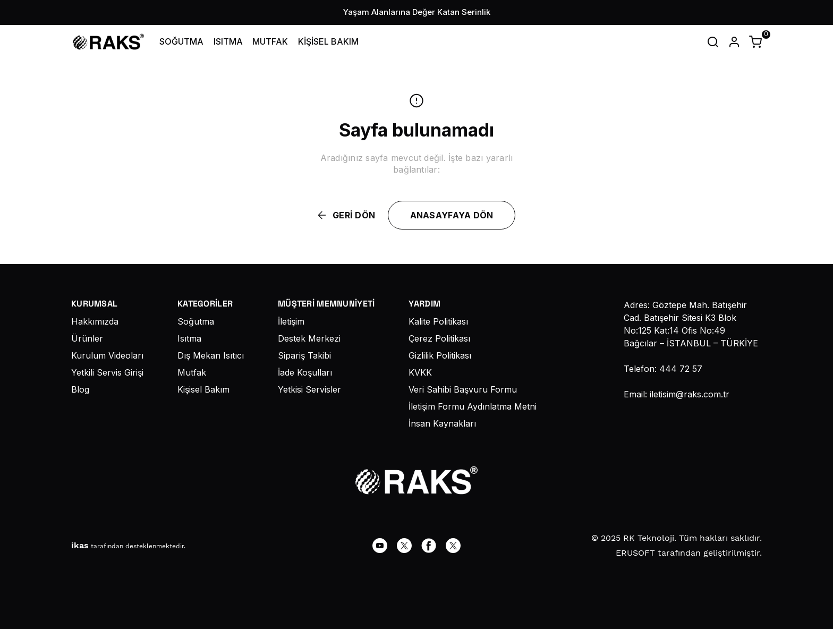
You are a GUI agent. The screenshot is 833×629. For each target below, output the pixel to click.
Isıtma (189, 338)
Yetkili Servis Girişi (107, 372)
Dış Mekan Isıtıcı (210, 355)
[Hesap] (734, 42)
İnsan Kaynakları (442, 423)
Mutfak (191, 372)
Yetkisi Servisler (309, 389)
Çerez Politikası (439, 338)
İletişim (291, 321)
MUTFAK (270, 41)
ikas (80, 545)
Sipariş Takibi (304, 355)
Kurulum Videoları (107, 355)
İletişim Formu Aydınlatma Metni (473, 406)
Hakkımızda (94, 321)
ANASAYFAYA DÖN (452, 215)
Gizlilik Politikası (440, 355)
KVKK (420, 372)
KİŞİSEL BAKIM (328, 41)
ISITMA (228, 41)
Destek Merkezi (309, 338)
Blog (80, 389)
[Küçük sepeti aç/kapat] (755, 42)
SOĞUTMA (181, 41)
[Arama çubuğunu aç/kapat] (713, 42)
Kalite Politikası (438, 321)
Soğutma (195, 321)
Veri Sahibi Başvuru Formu (463, 389)
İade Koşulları (305, 372)
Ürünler (87, 338)
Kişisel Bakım (203, 389)
